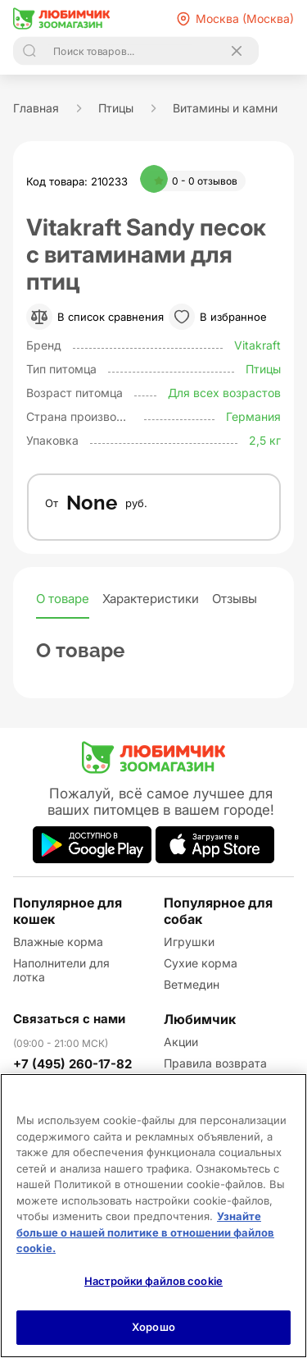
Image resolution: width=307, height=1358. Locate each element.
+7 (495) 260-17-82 (72, 1064)
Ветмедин (191, 984)
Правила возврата (215, 1063)
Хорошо (153, 1326)
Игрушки (189, 942)
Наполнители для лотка (61, 970)
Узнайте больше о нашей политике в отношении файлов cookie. (145, 1232)
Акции (181, 1042)
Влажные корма (58, 942)
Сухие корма (200, 963)
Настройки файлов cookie (153, 1280)
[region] (153, 1215)
